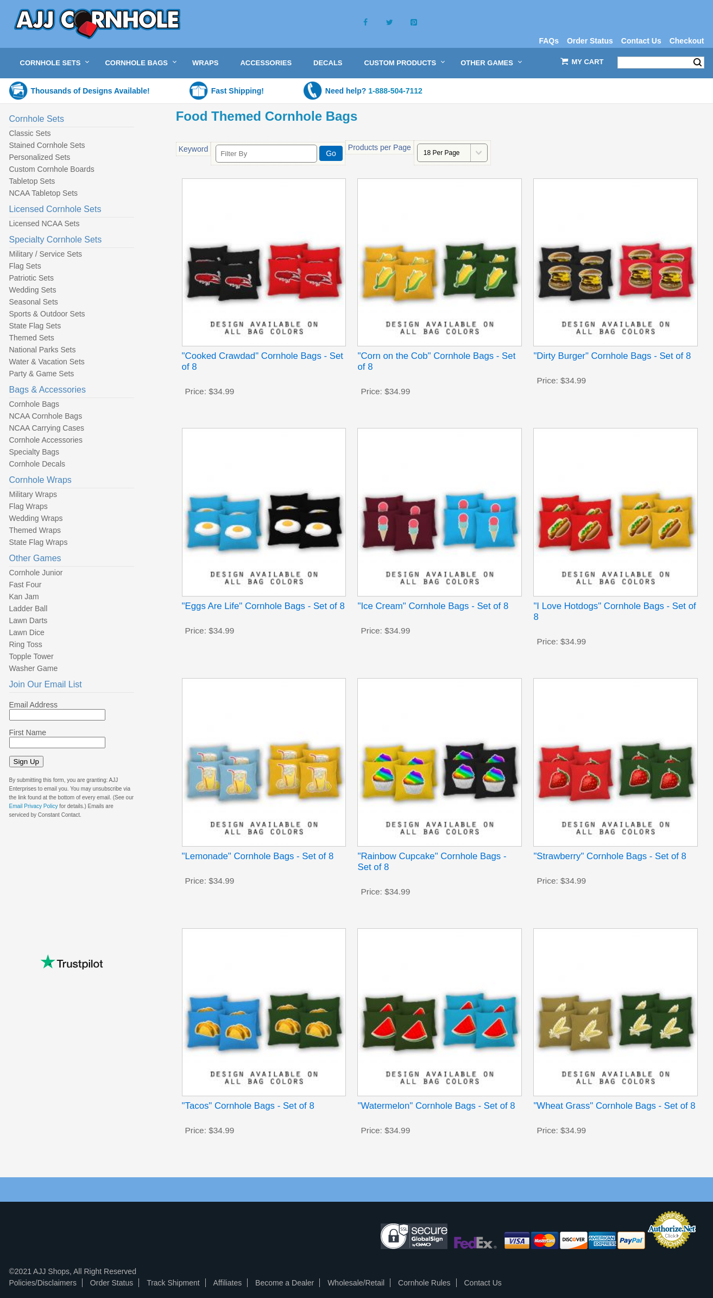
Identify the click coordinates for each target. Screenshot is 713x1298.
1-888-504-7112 (395, 90)
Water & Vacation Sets (47, 361)
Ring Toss (25, 644)
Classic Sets (30, 133)
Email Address (33, 704)
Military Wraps (33, 494)
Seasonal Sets (33, 301)
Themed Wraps (35, 530)
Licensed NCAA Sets (44, 223)
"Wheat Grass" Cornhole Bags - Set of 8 (614, 1106)
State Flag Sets (35, 325)
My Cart (588, 62)
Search (697, 63)
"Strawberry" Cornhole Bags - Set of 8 (609, 856)
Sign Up (26, 761)
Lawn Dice (27, 632)
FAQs (549, 40)
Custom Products (400, 63)
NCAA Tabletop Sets (43, 193)
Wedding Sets (32, 289)
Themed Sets (31, 337)
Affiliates (227, 1282)
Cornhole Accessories (46, 440)
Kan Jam (24, 596)
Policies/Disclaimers (43, 1282)
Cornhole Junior (36, 572)
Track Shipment (173, 1282)
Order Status (590, 40)
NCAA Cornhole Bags (46, 416)
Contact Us (641, 40)
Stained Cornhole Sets (47, 145)
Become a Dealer (284, 1282)
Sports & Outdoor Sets (47, 313)
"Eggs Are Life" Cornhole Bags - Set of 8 (263, 606)
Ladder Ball (28, 608)
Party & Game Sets (41, 373)
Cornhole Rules (424, 1282)
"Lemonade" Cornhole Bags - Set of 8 (258, 856)
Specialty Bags (34, 452)
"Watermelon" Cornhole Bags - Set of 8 (436, 1106)
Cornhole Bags (136, 63)
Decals (327, 63)
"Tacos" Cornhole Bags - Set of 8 (248, 1106)
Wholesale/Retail (355, 1282)
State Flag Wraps (38, 542)
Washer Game (33, 668)
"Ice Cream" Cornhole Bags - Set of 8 (432, 606)
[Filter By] (266, 154)
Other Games (486, 63)
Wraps (205, 63)
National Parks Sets (42, 349)
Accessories (266, 63)
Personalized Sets (40, 157)
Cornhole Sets (50, 63)
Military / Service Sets (46, 254)
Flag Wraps (28, 506)
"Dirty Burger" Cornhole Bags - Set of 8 (612, 356)
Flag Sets (25, 266)
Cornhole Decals (37, 463)
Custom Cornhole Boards (51, 169)
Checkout (687, 40)
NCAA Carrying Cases (47, 428)
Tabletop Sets (32, 181)
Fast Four (25, 584)
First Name (27, 732)
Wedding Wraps (36, 518)
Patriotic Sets (31, 278)
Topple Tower (31, 656)
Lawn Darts (28, 620)
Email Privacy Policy (33, 806)
